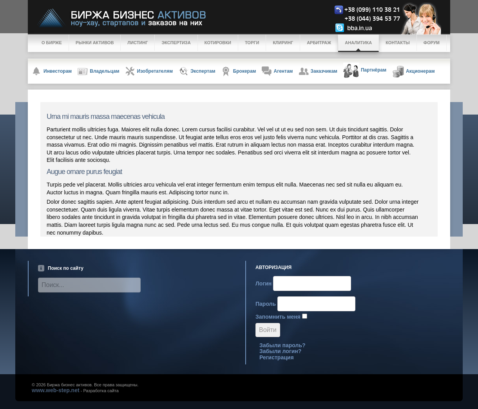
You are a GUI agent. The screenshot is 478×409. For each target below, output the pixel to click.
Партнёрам (364, 70)
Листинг (137, 42)
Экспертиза (175, 42)
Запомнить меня (278, 317)
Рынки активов (95, 42)
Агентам (277, 71)
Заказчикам (318, 71)
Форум (432, 42)
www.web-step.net (56, 390)
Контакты (398, 42)
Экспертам (197, 71)
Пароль (265, 304)
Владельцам (98, 71)
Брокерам (238, 71)
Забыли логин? (280, 351)
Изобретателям (149, 71)
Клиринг (283, 42)
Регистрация (276, 357)
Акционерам (413, 71)
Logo (245, 18)
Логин (263, 283)
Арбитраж (319, 42)
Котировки (218, 42)
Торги (252, 42)
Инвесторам (52, 71)
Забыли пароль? (282, 345)
